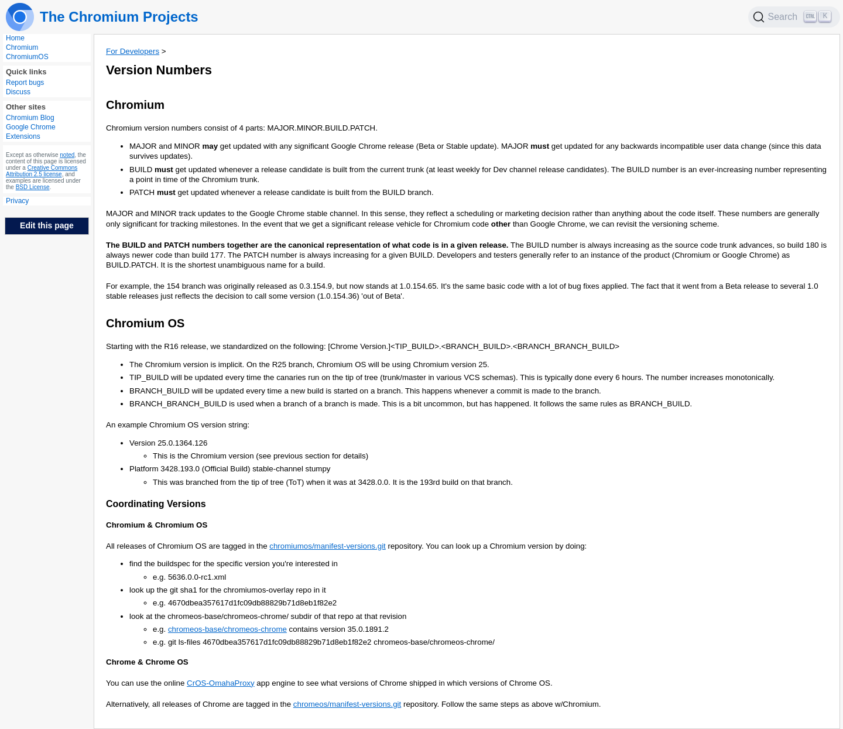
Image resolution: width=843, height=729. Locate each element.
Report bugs (25, 82)
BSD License (33, 187)
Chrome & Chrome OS (147, 662)
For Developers (132, 51)
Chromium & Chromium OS (156, 525)
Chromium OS (145, 323)
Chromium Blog (30, 118)
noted (67, 155)
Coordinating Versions (156, 504)
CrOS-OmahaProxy (221, 683)
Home (15, 38)
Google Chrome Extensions (31, 132)
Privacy (17, 201)
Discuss (18, 92)
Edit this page (47, 225)
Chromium (22, 47)
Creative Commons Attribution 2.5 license (41, 171)
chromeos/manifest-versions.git (347, 704)
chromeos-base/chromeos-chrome (227, 629)
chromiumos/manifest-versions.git (327, 546)
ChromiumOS (27, 57)
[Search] (794, 17)
